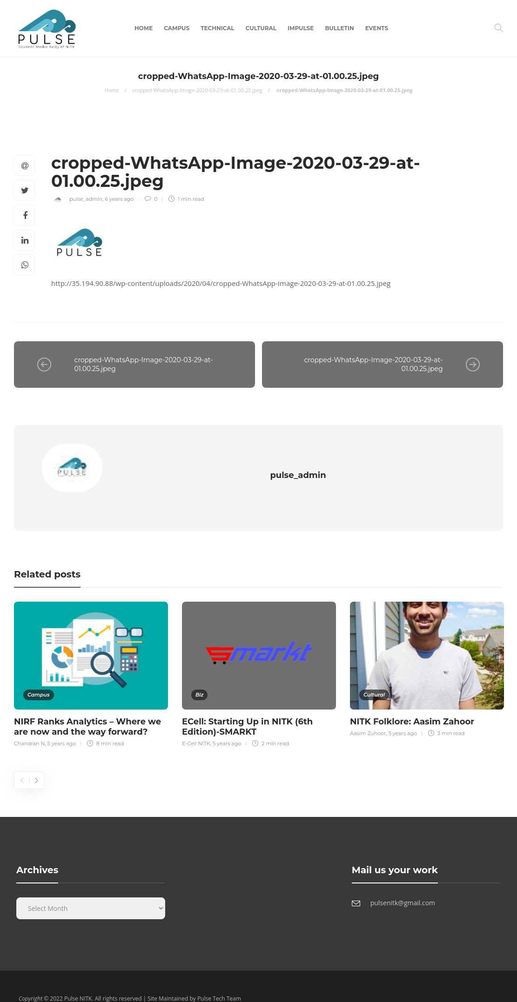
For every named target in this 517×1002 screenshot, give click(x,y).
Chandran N (29, 723)
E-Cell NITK (196, 723)
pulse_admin (85, 199)
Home (143, 28)
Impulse (301, 28)
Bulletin (339, 28)
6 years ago (119, 199)
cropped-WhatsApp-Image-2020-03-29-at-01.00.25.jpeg (197, 89)
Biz (199, 674)
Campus (176, 28)
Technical (217, 28)
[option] (91, 653)
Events (376, 28)
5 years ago (61, 723)
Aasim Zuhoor (368, 713)
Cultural (261, 28)
